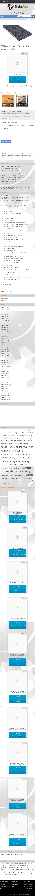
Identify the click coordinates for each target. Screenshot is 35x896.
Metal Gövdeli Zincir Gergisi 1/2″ (10, 170)
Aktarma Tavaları (6, 284)
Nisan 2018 (5, 356)
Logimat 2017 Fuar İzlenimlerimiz (9, 122)
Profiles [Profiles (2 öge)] (24, 475)
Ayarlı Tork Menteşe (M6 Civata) (9, 179)
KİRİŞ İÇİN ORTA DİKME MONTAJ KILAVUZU (12, 181)
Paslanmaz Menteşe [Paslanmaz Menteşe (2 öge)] (6, 475)
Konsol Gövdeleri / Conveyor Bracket (14, 244)
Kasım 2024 (5, 307)
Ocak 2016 (4, 393)
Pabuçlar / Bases (8, 265)
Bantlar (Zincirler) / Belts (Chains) (12, 203)
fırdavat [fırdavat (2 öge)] (23, 438)
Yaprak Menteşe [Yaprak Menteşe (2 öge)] (26, 481)
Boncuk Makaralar (10, 228)
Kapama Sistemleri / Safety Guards (14, 239)
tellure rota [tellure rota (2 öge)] (10, 481)
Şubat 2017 (5, 373)
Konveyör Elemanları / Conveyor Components (15, 222)
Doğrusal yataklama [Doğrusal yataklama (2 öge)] (16, 435)
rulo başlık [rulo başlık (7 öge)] (5, 478)
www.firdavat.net (10, 894)
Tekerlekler (6, 282)
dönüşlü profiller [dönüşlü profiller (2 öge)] (27, 435)
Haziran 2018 (5, 351)
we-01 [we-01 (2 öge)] (15, 481)
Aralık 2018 (5, 340)
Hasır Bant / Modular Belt (16, 111)
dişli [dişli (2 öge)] (9, 435)
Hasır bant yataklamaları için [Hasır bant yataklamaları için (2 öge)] (9, 443)
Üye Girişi (5, 1)
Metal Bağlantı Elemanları (12, 209)
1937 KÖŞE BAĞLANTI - (24, 865)
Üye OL (12, 1)
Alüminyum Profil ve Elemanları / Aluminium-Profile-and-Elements (16, 198)
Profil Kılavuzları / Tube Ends (11, 267)
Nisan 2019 (5, 336)
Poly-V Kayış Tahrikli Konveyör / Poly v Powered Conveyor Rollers (18, 177)
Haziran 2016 (5, 384)
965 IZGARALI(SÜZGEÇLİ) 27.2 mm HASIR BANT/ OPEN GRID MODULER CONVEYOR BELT (15, 188)
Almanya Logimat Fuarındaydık (9, 168)
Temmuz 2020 (5, 314)
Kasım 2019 (5, 325)
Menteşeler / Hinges (10, 250)
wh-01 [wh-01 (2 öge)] (19, 481)
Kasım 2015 (5, 397)
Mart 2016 (4, 391)
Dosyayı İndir (17, 79)
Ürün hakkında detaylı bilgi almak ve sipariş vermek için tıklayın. (17, 86)
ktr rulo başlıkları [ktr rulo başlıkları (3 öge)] (14, 468)
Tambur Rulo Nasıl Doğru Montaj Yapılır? (12, 173)
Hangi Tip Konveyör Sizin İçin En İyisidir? (12, 166)
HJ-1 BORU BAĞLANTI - (12, 871)
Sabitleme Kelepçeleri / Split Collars (14, 258)
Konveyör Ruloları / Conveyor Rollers (14, 246)
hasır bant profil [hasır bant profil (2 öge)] (15, 440)
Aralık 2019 (5, 323)
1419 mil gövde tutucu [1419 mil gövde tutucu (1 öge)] (5, 430)
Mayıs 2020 (5, 318)
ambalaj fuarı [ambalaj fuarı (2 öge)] (16, 433)
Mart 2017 (4, 371)
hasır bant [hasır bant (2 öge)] (29, 438)
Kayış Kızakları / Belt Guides (12, 272)
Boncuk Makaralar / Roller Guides (14, 231)
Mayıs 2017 (5, 369)
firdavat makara (4, 116)
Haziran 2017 (5, 366)
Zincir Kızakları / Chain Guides (13, 279)
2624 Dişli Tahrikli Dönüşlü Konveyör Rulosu (12, 175)
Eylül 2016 (4, 382)
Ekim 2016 (4, 380)
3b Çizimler (5, 195)
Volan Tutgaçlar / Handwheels (13, 262)
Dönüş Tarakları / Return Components (15, 233)
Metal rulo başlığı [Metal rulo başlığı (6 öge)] (22, 471)
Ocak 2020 (4, 320)
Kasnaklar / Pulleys (8, 220)
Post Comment (6, 141)
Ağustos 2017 (5, 364)
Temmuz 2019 (5, 331)
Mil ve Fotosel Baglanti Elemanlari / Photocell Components (15, 253)
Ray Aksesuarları (10, 211)
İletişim (4, 300)
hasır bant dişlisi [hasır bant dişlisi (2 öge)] (5, 440)
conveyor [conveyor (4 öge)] (4, 435)
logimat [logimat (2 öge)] (22, 468)
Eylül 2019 (4, 329)
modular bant (4, 118)
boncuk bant (18, 113)
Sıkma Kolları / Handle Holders (13, 260)
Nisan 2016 (5, 388)
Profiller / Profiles (10, 275)
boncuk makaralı (25, 113)
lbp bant (16, 116)
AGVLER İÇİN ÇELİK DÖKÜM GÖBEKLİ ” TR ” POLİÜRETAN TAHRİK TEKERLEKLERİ (16, 184)
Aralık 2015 (5, 395)
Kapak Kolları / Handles (11, 237)
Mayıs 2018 (5, 353)
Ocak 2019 (4, 338)
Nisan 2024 (5, 310)
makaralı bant (26, 116)
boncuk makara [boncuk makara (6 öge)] (27, 432)
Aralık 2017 (5, 358)
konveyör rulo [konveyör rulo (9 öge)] (26, 446)
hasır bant (11, 116)
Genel (3, 287)
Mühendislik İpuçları (7, 291)
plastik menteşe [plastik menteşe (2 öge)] (17, 475)
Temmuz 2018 (5, 349)
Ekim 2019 (4, 327)
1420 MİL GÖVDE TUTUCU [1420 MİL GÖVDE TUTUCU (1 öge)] (15, 430)
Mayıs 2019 (5, 334)
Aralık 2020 (5, 312)
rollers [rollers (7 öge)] (30, 474)
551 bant (4, 113)
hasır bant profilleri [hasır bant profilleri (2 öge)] (26, 440)
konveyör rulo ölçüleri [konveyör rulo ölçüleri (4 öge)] (18, 464)
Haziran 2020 (5, 316)
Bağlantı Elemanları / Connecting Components (17, 200)
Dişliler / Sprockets (8, 216)
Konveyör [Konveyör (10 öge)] (13, 446)
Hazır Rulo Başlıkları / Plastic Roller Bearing (16, 235)
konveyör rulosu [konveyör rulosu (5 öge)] (16, 461)
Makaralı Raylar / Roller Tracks (13, 207)
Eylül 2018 (4, 347)
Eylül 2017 (4, 362)
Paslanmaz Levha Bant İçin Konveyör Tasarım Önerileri (21, 125)
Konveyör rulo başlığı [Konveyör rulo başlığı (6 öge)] (10, 454)
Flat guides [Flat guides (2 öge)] (18, 438)
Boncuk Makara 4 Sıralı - (7, 863)
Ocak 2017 (4, 375)
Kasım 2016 (5, 377)
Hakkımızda (5, 298)
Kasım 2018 (5, 342)
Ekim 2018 (4, 345)
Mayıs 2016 (5, 386)
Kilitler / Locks (9, 242)
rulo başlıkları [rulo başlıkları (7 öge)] (17, 478)
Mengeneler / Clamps (11, 248)
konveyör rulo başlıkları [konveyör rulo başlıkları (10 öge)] (13, 450)
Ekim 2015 (4, 399)
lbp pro (21, 116)
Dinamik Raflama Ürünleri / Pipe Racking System (15, 205)
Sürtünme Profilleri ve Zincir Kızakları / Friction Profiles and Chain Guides (17, 270)
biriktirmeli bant (10, 113)
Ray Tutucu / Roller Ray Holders (13, 213)
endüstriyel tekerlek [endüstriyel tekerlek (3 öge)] (8, 438)
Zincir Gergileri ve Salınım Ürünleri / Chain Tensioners (18, 277)
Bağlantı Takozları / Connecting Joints (14, 226)
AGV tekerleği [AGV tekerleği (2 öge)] (25, 430)
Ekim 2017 (4, 360)
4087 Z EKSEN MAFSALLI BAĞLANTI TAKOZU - (14, 874)
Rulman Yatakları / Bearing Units (13, 256)
